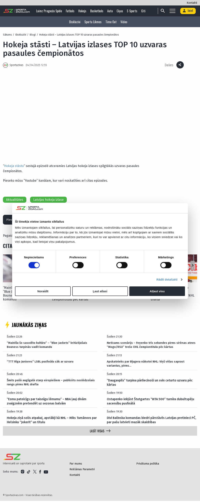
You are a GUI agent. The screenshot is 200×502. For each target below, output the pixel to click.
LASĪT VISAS (100, 432)
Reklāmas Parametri (82, 470)
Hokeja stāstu (14, 166)
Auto (111, 11)
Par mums (76, 464)
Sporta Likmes (93, 22)
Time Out (111, 22)
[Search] (182, 11)
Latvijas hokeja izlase (48, 200)
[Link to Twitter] (35, 473)
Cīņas (121, 11)
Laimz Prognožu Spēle (50, 11)
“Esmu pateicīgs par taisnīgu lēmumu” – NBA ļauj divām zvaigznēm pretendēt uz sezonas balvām (46, 402)
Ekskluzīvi (74, 22)
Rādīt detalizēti (166, 279)
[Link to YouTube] (46, 473)
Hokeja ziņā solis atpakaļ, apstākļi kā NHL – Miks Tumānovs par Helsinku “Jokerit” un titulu (52, 421)
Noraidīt (42, 291)
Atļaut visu (157, 291)
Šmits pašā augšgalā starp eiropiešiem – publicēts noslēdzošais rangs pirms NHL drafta (43, 384)
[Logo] (16, 11)
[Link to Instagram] (22, 473)
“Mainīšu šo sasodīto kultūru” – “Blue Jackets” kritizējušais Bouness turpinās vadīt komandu (49, 346)
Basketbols (97, 11)
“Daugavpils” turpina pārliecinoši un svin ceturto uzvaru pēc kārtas (150, 384)
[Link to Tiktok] (28, 473)
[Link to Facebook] (40, 473)
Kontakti (192, 2)
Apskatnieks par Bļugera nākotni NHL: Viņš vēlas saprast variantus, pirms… (147, 365)
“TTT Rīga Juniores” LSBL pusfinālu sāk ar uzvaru (41, 363)
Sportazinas (16, 65)
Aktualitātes (14, 200)
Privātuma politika (147, 464)
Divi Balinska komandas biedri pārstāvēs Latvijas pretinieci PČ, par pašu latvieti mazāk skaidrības (151, 421)
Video (124, 22)
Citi (144, 11)
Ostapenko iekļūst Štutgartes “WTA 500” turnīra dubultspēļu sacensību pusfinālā (150, 402)
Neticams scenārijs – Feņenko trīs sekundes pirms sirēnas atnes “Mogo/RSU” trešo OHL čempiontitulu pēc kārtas (148, 346)
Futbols (71, 11)
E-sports (133, 11)
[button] (192, 266)
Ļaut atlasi (100, 291)
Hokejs (83, 11)
